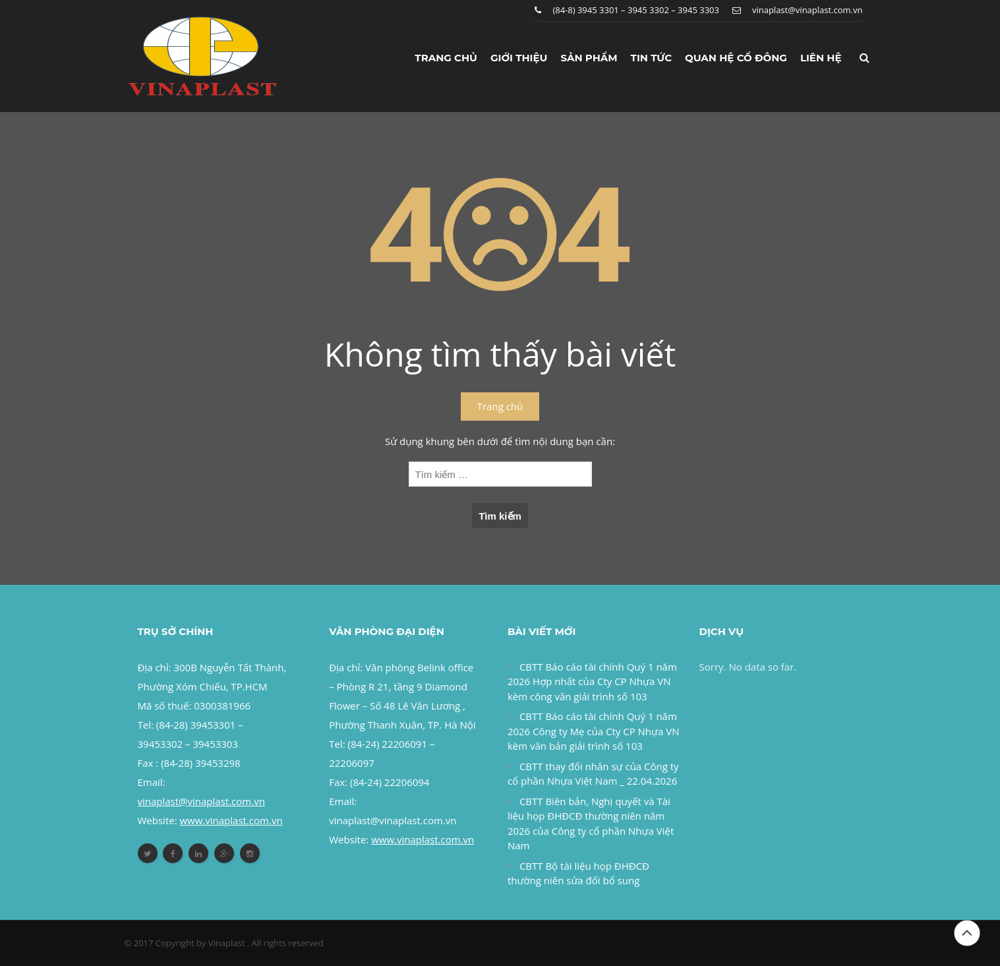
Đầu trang (967, 933)
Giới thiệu (519, 57)
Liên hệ (821, 57)
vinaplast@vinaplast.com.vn (807, 10)
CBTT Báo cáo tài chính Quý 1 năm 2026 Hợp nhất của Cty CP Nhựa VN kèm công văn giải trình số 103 (592, 681)
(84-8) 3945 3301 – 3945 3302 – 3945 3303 (635, 10)
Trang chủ (446, 57)
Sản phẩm (588, 57)
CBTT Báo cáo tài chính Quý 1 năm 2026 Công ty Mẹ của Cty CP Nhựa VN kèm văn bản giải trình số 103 (594, 730)
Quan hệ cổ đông (736, 57)
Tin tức (651, 57)
